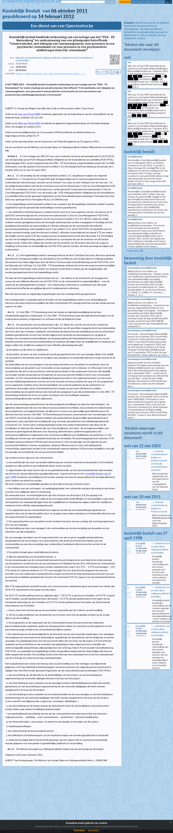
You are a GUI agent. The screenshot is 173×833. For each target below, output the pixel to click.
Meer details (93, 830)
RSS (133, 2)
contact (160, 2)
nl (167, 2)
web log (149, 2)
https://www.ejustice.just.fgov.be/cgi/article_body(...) (50, 73)
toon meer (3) (135, 250)
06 (54, 10)
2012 (68, 16)
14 (41, 16)
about (140, 2)
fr (170, 2)
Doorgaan (79, 830)
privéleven (125, 2)
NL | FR (101, 72)
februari (53, 16)
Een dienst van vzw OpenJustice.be (62, 25)
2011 (81, 10)
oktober (66, 10)
